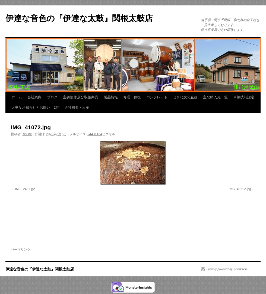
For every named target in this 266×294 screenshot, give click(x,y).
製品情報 (111, 97)
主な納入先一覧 (215, 97)
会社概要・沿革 (77, 107)
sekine (27, 134)
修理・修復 (132, 97)
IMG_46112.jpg (240, 189)
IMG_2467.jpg (25, 189)
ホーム (16, 97)
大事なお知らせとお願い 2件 (35, 107)
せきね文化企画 (185, 97)
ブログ (52, 97)
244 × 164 (94, 134)
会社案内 (34, 97)
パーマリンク (20, 249)
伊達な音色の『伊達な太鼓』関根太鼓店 (79, 18)
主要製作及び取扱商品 (80, 97)
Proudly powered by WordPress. (227, 269)
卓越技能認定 (243, 97)
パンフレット (156, 97)
